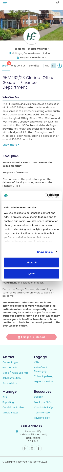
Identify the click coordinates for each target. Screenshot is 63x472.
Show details (45, 251)
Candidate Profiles (13, 407)
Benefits (34, 65)
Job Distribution (12, 378)
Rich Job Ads (10, 367)
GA (47, 65)
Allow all (31, 262)
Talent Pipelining (43, 376)
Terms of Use (42, 412)
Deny (31, 273)
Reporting (8, 402)
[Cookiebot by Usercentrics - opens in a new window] (45, 195)
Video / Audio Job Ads (15, 372)
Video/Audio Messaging (41, 369)
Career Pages (10, 362)
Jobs (6, 64)
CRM (36, 362)
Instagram (32, 448)
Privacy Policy (42, 418)
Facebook (39, 448)
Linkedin (25, 448)
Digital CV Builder (44, 381)
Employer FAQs (43, 402)
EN (53, 65)
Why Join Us (18, 65)
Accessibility (10, 383)
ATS (5, 397)
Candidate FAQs (43, 407)
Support (38, 397)
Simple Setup (10, 412)
